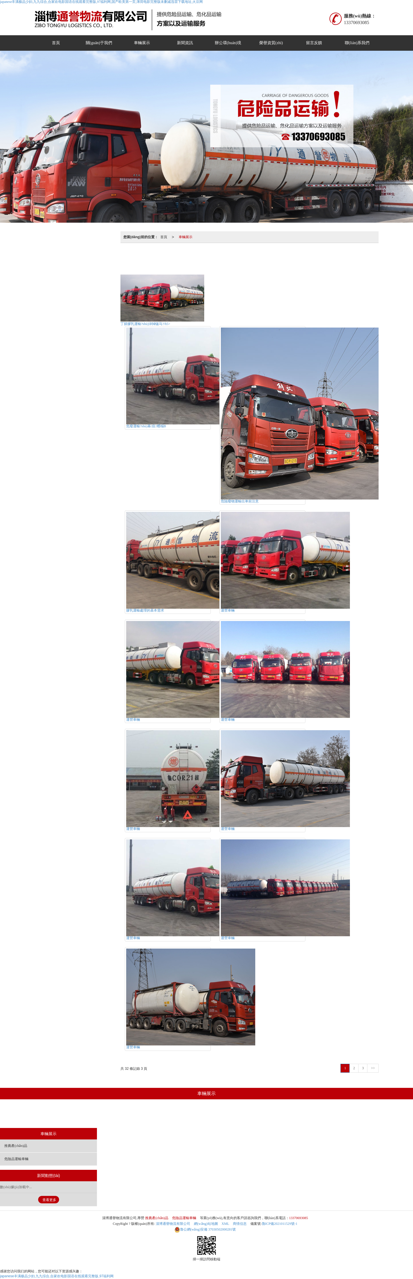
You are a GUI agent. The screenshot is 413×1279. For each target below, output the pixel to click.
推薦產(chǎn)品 (228, 256)
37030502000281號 (205, 1229)
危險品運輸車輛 (267, 256)
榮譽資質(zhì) (271, 43)
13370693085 (298, 1218)
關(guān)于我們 (99, 43)
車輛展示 (142, 43)
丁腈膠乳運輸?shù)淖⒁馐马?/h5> (145, 324)
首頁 (56, 43)
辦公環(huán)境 (228, 43)
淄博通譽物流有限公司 (173, 1224)
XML (225, 1224)
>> (373, 1068)
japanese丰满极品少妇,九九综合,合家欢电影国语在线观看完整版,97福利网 (57, 1276)
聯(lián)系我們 (357, 43)
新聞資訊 (185, 43)
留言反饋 (314, 43)
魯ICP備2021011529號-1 (279, 1224)
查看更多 (49, 1200)
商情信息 (240, 1224)
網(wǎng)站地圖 (206, 1224)
